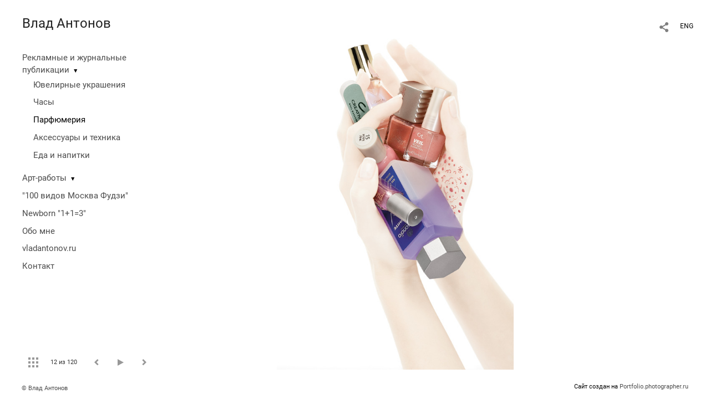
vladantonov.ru (49, 248)
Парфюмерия (59, 120)
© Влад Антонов (45, 388)
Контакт (38, 266)
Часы (43, 102)
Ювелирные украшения (79, 85)
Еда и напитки (61, 155)
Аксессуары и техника (76, 137)
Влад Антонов (66, 23)
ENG (686, 26)
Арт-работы (44, 178)
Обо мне (38, 231)
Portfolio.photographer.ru (654, 386)
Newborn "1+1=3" (54, 213)
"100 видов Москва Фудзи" (75, 196)
